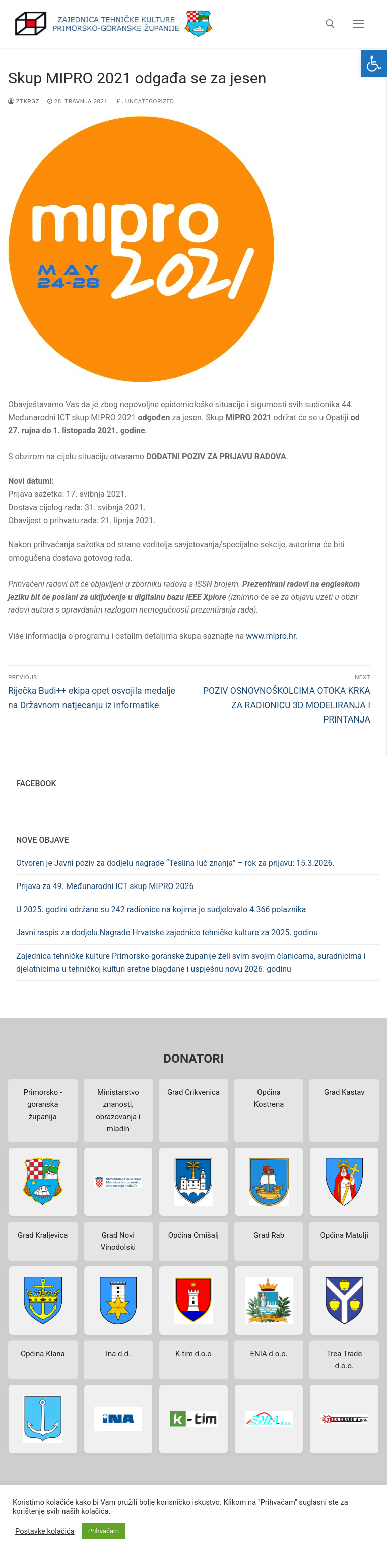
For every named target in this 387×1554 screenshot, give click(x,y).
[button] (374, 63)
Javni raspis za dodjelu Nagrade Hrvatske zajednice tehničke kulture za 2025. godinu (167, 932)
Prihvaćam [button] (103, 1531)
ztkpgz (23, 101)
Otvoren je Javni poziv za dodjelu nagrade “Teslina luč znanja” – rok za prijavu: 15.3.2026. (175, 863)
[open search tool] (330, 23)
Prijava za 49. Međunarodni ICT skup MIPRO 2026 (105, 886)
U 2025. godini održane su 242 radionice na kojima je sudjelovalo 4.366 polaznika (161, 909)
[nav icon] (359, 24)
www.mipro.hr (270, 636)
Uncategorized (145, 101)
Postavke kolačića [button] (45, 1531)
